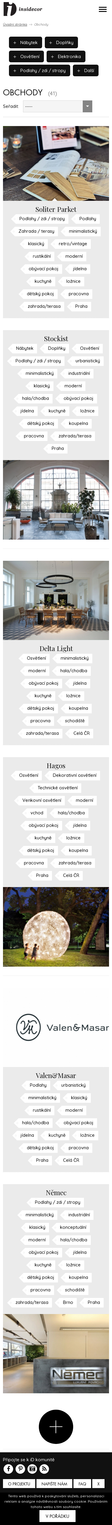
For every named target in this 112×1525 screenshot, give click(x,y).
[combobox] (57, 106)
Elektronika (66, 56)
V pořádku (57, 1516)
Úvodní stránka (15, 24)
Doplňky (61, 42)
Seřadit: (11, 106)
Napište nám (54, 1484)
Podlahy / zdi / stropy (39, 70)
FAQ (82, 1484)
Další (85, 70)
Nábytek (25, 42)
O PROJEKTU (19, 1484)
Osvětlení (26, 56)
